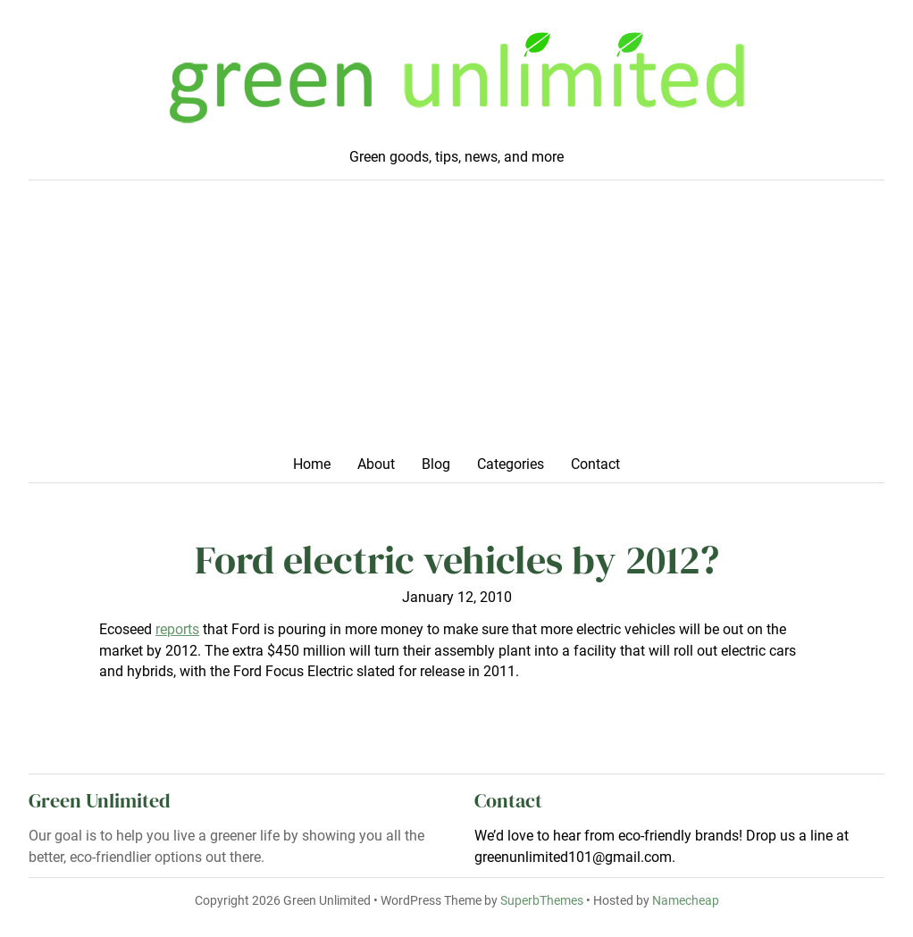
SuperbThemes (541, 900)
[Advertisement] (456, 323)
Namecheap (685, 900)
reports (177, 630)
